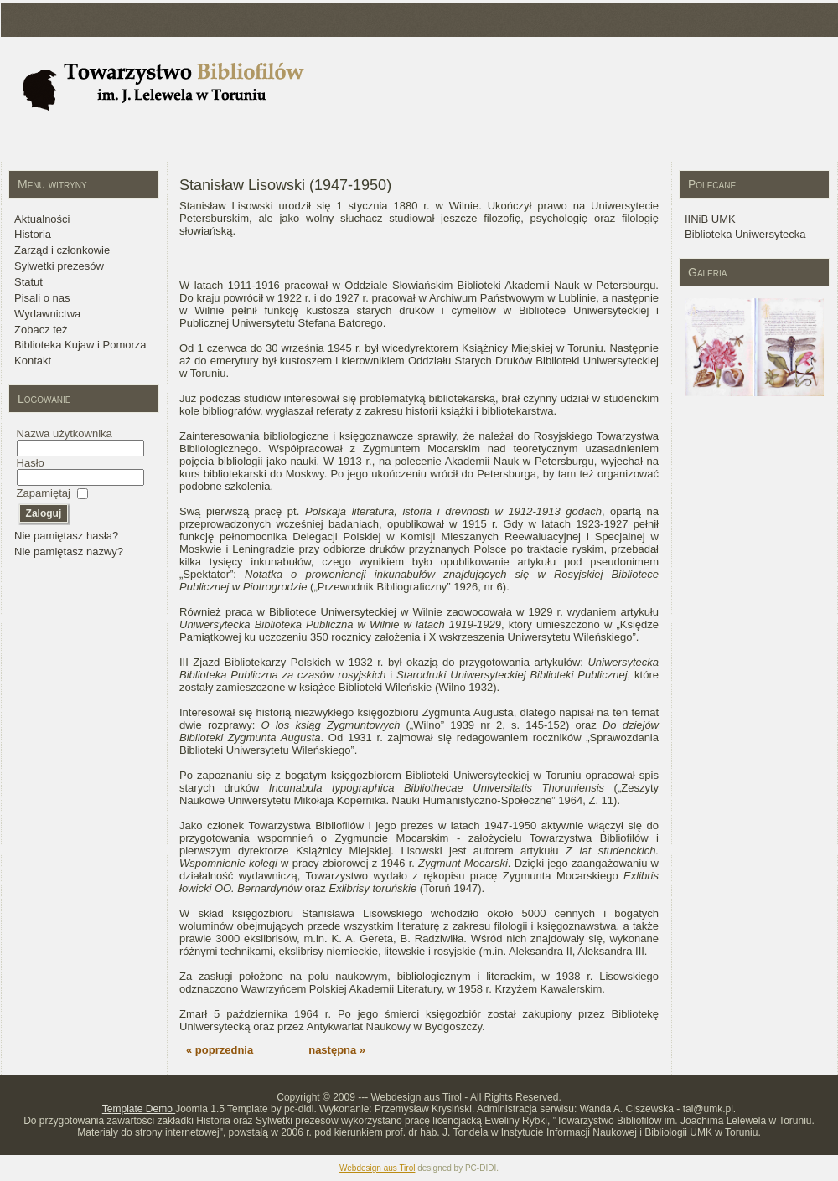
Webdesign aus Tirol (377, 1168)
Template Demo (138, 1109)
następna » (336, 1050)
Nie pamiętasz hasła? (66, 535)
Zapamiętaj (43, 493)
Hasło (30, 462)
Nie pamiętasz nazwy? (68, 551)
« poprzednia (219, 1050)
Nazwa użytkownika (64, 433)
